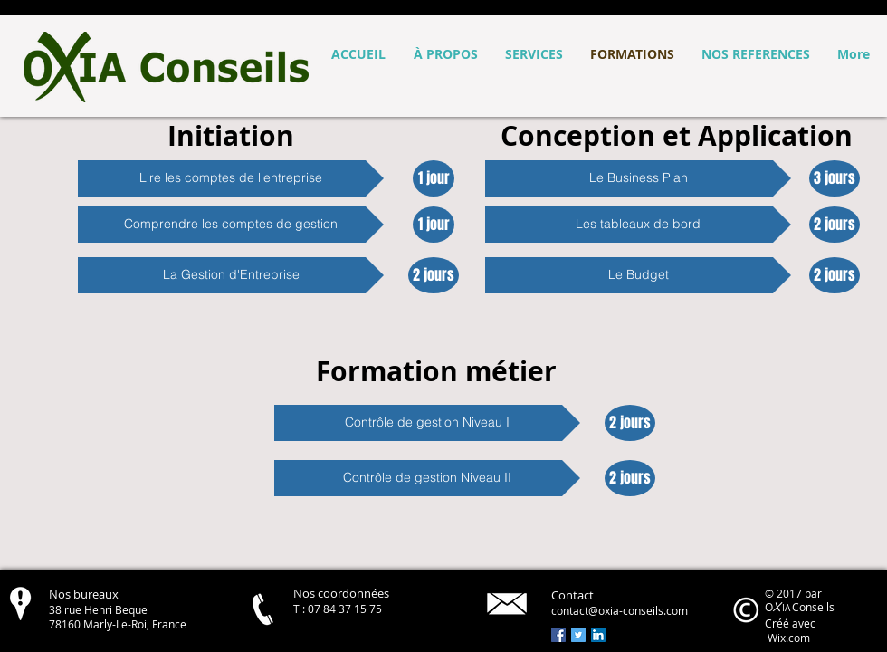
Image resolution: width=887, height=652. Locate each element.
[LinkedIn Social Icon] (598, 635)
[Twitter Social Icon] (578, 635)
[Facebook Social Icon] (558, 635)
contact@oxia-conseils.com (619, 610)
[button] (231, 178)
